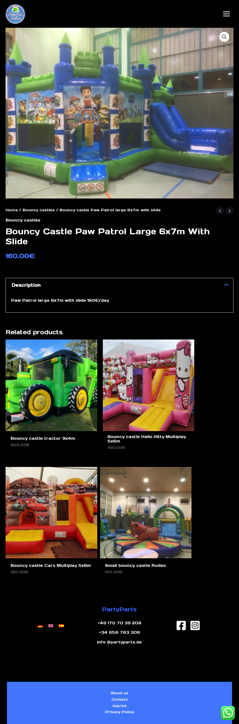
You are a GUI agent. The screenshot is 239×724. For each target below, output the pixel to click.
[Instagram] (195, 583)
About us (119, 652)
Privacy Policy (119, 677)
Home (12, 206)
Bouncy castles (39, 206)
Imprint (119, 669)
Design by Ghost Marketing (119, 713)
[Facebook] (181, 583)
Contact (119, 660)
